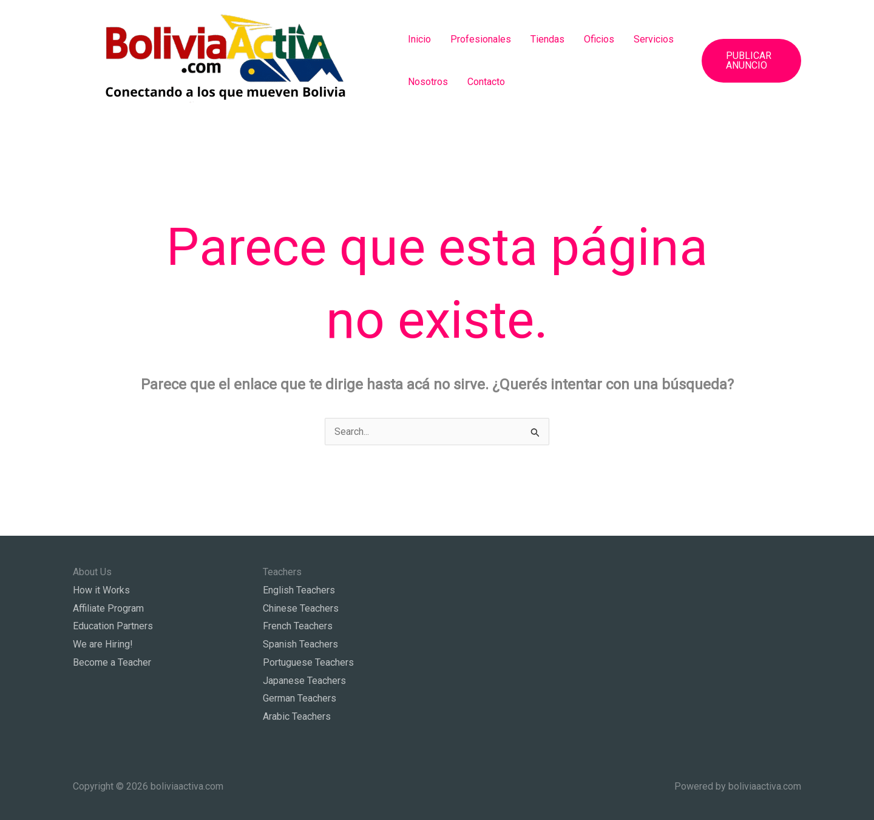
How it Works (101, 590)
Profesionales (480, 39)
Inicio (419, 39)
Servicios (654, 39)
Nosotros (428, 81)
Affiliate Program (108, 608)
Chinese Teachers (301, 608)
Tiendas (547, 39)
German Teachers (299, 698)
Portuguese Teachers (308, 662)
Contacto (486, 81)
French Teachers (298, 626)
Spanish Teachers (300, 644)
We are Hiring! (103, 644)
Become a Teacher (112, 662)
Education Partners (113, 626)
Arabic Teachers (297, 716)
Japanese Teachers (304, 680)
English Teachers (299, 590)
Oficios (599, 39)
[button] (751, 61)
